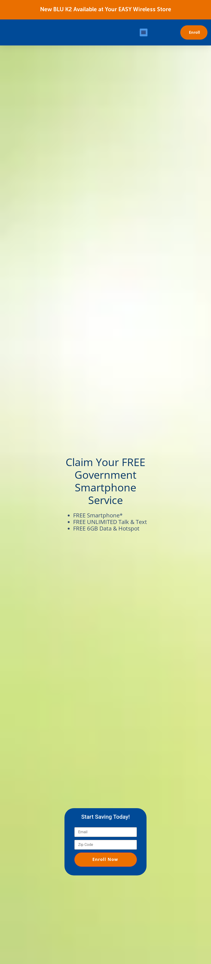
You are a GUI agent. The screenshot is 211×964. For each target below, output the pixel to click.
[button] (143, 32)
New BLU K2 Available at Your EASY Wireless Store (105, 9)
